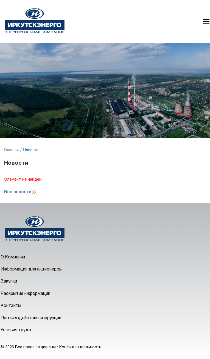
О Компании (13, 257)
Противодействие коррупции (31, 318)
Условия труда (16, 330)
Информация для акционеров (31, 269)
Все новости (17, 192)
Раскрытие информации (25, 294)
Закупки (9, 281)
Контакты (11, 306)
